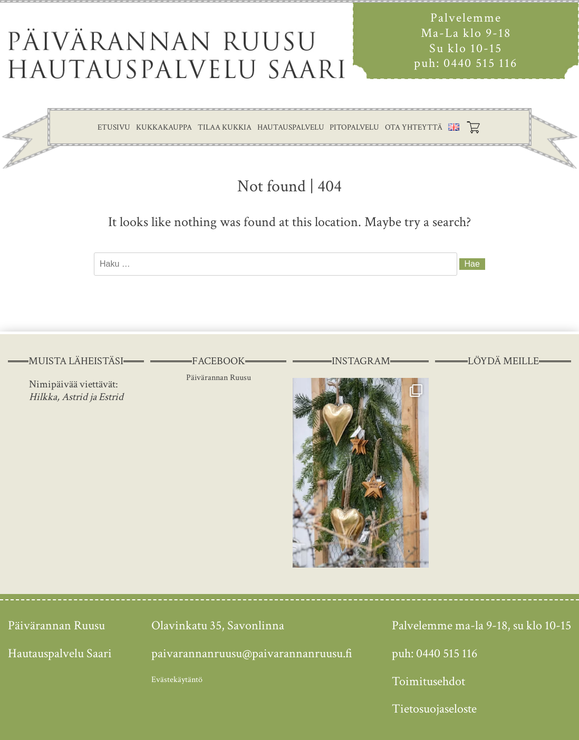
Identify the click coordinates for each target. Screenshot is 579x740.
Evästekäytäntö (176, 679)
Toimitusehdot (428, 681)
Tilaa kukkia (225, 127)
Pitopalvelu (354, 127)
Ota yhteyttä (413, 127)
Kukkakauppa (164, 127)
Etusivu (114, 127)
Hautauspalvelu (290, 127)
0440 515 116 (480, 63)
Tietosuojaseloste (434, 708)
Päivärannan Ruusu (218, 377)
